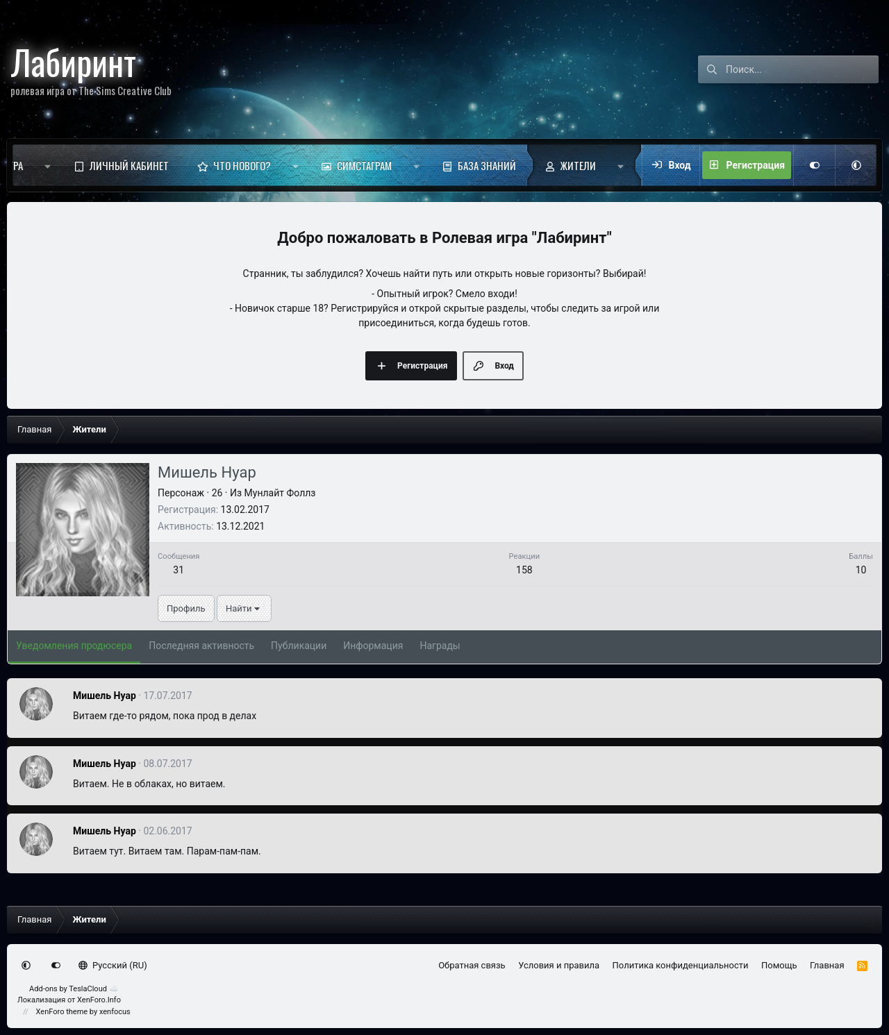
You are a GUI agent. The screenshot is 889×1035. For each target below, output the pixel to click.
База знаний (487, 165)
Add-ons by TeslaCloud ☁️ (74, 988)
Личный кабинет (129, 165)
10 (861, 569)
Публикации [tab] (298, 645)
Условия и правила (558, 965)
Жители (578, 165)
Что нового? (242, 165)
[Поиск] (802, 69)
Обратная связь (472, 965)
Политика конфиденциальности (681, 965)
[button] (47, 165)
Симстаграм (364, 165)
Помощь (779, 965)
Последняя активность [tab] (201, 645)
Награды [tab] (439, 645)
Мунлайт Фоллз (280, 492)
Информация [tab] (373, 645)
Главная (827, 965)
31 (178, 569)
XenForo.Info (99, 999)
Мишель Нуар (104, 695)
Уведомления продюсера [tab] (74, 645)
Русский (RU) (112, 965)
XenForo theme (62, 1011)
